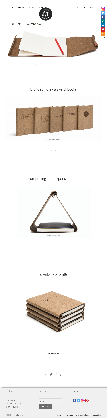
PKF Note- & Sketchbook (25, 24)
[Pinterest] (87, 400)
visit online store (53, 353)
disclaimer (69, 415)
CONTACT (41, 7)
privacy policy (96, 415)
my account (90, 7)
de (96, 7)
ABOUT (12, 7)
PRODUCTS (22, 7)
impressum (60, 415)
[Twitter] (78, 400)
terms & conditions (82, 415)
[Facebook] (74, 400)
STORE (31, 7)
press (84, 7)
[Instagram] (83, 400)
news (79, 7)
